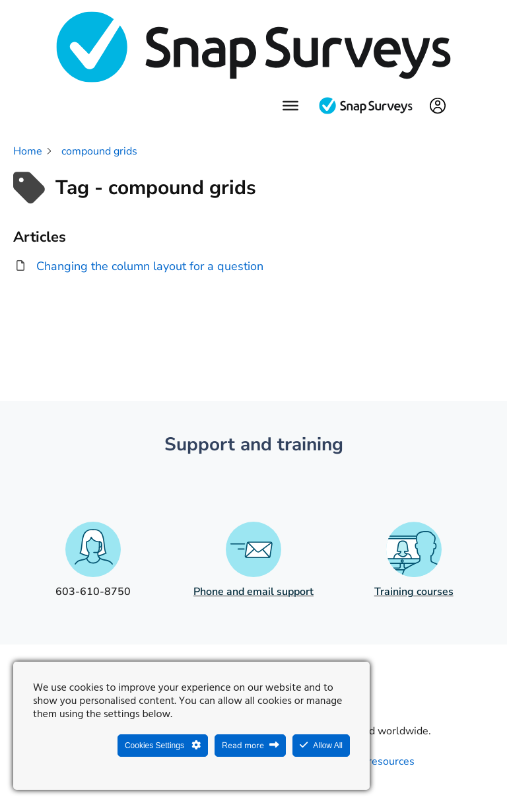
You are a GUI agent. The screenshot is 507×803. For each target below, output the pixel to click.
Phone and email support (253, 591)
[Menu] (290, 105)
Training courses (414, 591)
